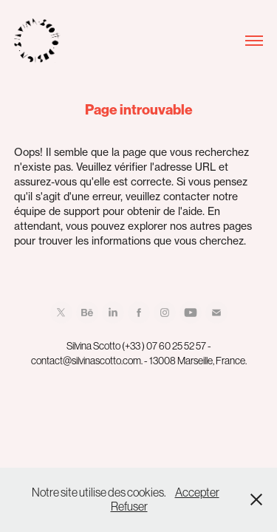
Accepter (197, 492)
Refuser (129, 506)
